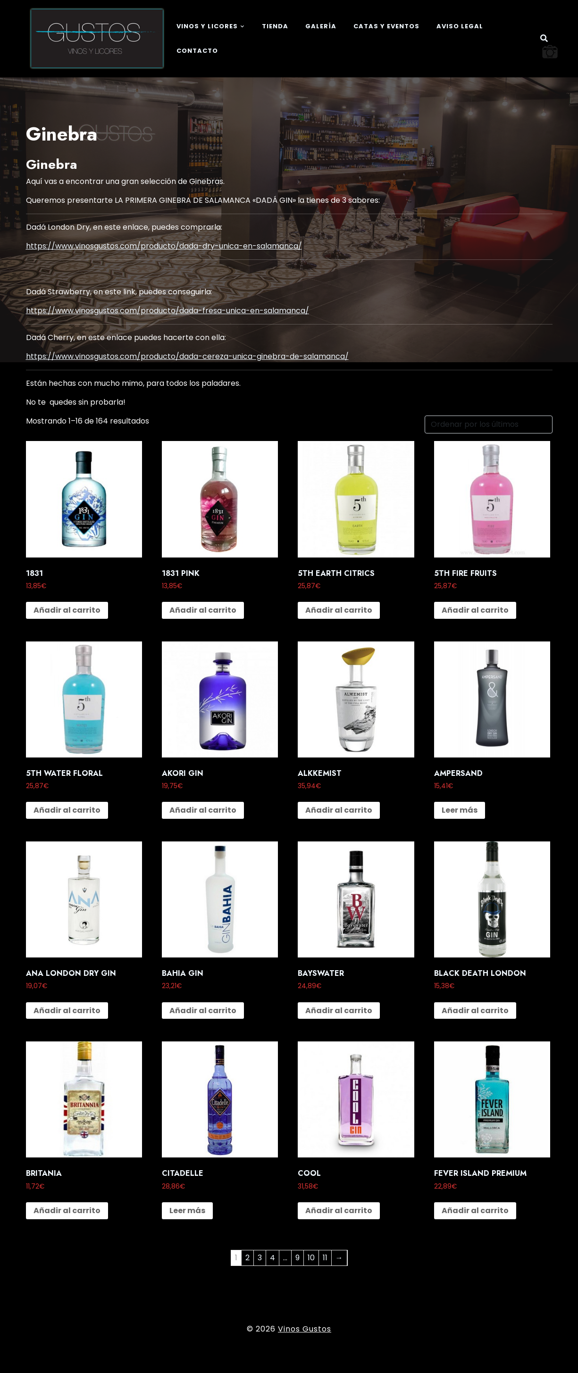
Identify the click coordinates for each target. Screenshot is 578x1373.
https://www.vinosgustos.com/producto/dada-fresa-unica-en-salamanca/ (167, 310)
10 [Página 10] (311, 1257)
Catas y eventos (386, 26)
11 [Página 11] (325, 1257)
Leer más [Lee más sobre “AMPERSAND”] (459, 810)
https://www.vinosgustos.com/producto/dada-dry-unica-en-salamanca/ (164, 246)
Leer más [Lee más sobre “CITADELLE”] (187, 1210)
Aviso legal (459, 26)
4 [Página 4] (272, 1257)
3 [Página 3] (260, 1257)
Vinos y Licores (207, 26)
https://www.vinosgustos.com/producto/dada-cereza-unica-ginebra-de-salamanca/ (187, 356)
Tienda (275, 26)
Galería (320, 26)
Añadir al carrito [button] (67, 610)
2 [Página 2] (247, 1257)
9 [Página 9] (297, 1257)
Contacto (197, 50)
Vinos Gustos (304, 1328)
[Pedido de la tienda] (489, 424)
